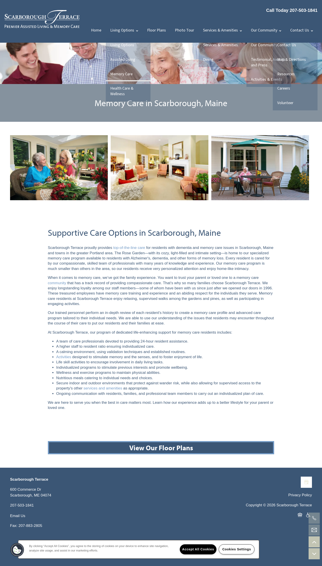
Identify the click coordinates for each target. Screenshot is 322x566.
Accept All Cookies (198, 549)
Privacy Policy (300, 515)
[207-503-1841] (314, 518)
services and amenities (103, 408)
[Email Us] (314, 530)
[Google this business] (306, 502)
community (57, 303)
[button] (17, 550)
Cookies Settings (236, 549)
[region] (138, 549)
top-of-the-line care (129, 268)
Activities (63, 377)
